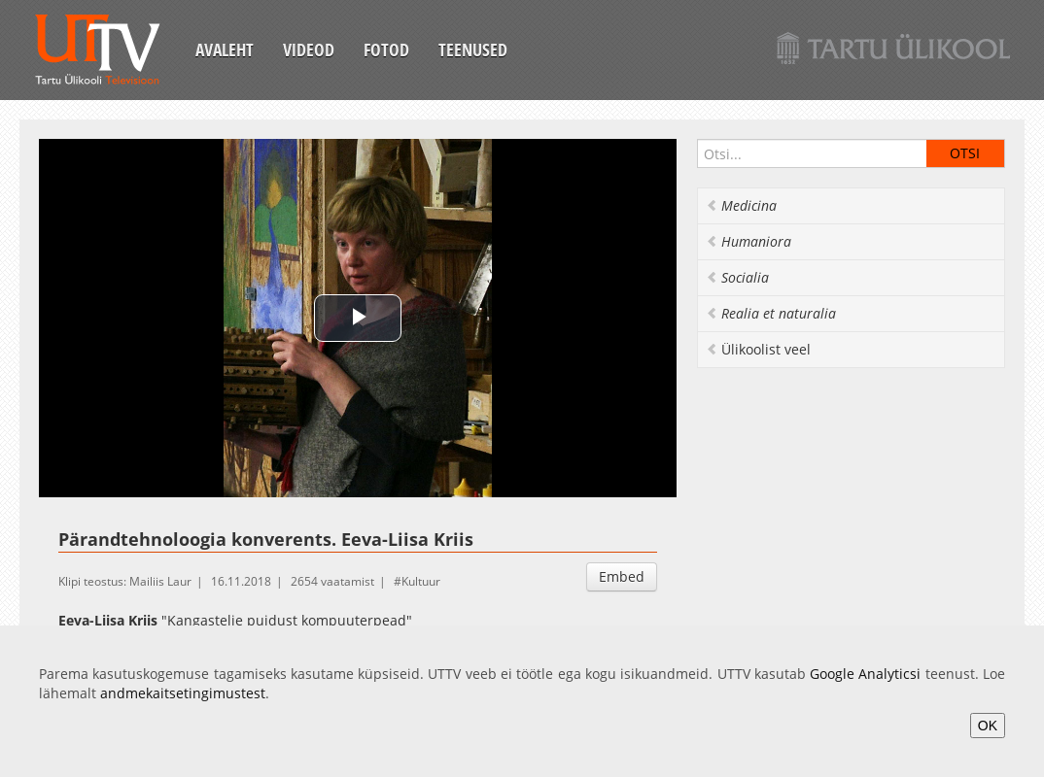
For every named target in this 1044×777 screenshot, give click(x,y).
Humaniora (748, 241)
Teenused (472, 49)
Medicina (741, 205)
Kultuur (420, 581)
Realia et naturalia (771, 313)
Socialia (737, 277)
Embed (621, 576)
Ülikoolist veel (758, 349)
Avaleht (224, 49)
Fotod (386, 49)
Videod (308, 49)
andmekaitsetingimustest (182, 693)
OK (987, 725)
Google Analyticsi (865, 673)
